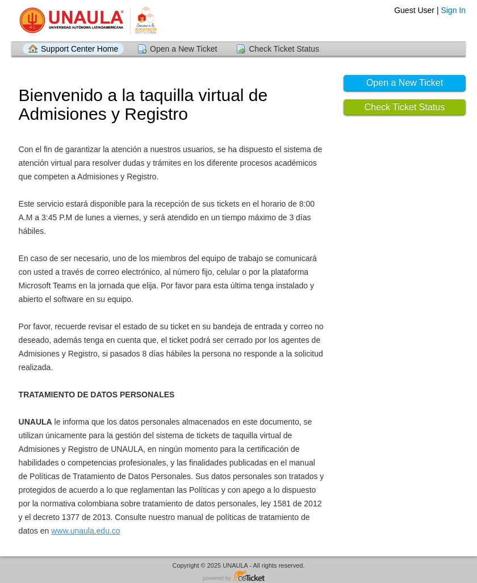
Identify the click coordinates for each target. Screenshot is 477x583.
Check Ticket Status (284, 48)
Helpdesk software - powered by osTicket (238, 576)
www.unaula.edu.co (85, 530)
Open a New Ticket (183, 48)
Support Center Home (79, 48)
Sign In (453, 10)
